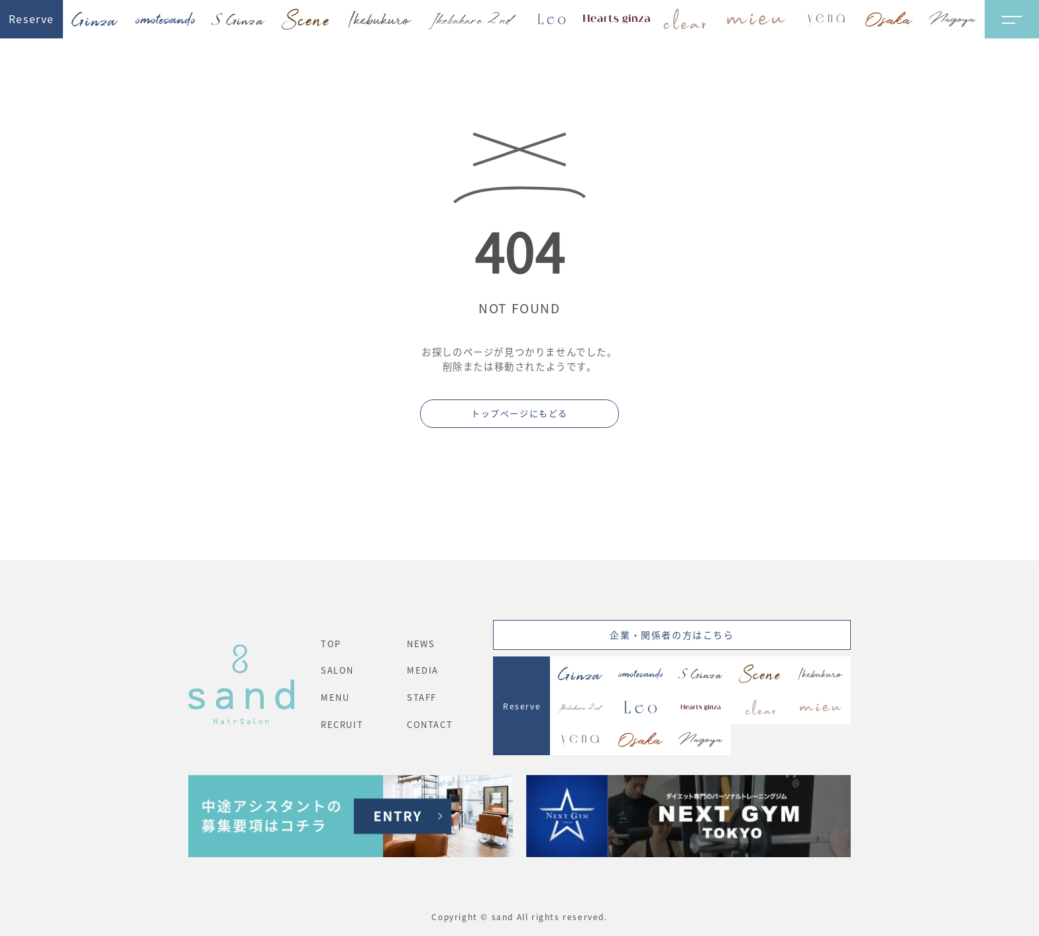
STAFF (422, 697)
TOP (331, 643)
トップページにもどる (519, 413)
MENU (335, 697)
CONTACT (430, 724)
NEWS (421, 643)
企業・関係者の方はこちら (672, 634)
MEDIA (423, 670)
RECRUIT (342, 724)
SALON (337, 670)
